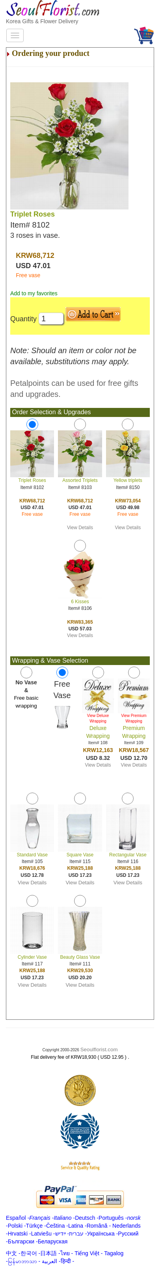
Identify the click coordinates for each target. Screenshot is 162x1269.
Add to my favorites (34, 293)
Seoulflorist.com (99, 1049)
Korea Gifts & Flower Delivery (42, 21)
